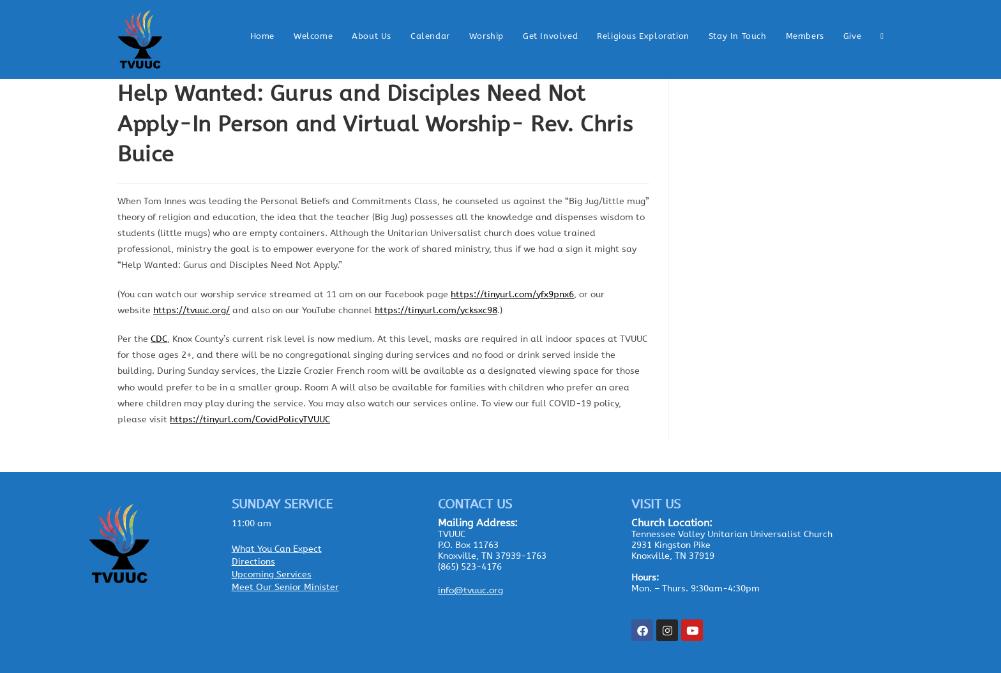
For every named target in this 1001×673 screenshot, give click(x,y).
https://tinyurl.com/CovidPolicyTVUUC (250, 419)
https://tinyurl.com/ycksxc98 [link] (436, 310)
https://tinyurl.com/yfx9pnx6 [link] (512, 294)
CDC (159, 339)
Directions (253, 561)
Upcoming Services (272, 574)
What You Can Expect (277, 549)
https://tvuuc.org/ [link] (191, 310)
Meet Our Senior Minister (285, 587)
